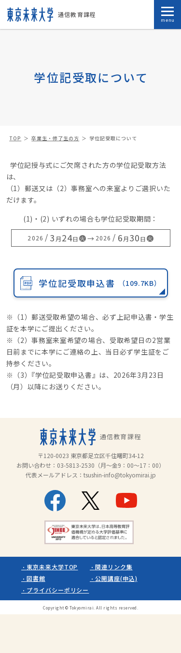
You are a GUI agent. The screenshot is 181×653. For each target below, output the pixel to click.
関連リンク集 (114, 567)
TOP (15, 138)
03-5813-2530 (76, 465)
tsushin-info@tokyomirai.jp (120, 475)
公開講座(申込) (116, 578)
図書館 (36, 578)
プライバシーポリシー (58, 590)
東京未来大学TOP (52, 567)
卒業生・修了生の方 (55, 138)
